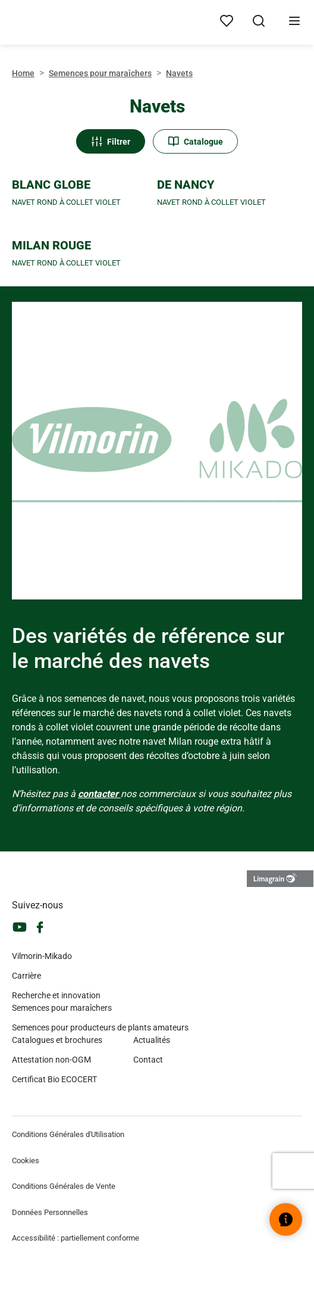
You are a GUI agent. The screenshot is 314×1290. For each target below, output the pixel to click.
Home (23, 73)
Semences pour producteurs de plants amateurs (100, 1027)
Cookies (25, 1160)
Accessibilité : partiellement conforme (75, 1237)
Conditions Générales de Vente (63, 1186)
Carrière (26, 975)
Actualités (151, 1040)
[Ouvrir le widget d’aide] (285, 1219)
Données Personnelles (50, 1212)
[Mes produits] (226, 21)
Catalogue (195, 141)
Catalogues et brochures (57, 1040)
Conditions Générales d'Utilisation (68, 1134)
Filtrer (110, 141)
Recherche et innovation (56, 995)
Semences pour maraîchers (100, 73)
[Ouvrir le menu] (294, 22)
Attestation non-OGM (51, 1059)
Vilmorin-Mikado (42, 956)
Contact (148, 1059)
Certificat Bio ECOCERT (54, 1079)
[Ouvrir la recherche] (258, 22)
